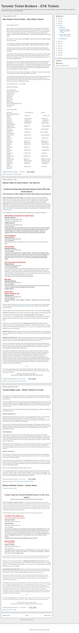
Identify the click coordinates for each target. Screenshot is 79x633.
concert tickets (9, 174)
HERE (40, 39)
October (61, 27)
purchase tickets (18, 174)
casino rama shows (11, 381)
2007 (59, 55)
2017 (59, 23)
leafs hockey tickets (18, 481)
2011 (59, 46)
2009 (59, 50)
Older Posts (47, 615)
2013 (59, 41)
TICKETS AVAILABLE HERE (10, 488)
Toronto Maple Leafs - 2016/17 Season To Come (23, 390)
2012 (59, 43)
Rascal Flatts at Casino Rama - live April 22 (21, 183)
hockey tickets (9, 481)
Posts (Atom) (30, 619)
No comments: (22, 378)
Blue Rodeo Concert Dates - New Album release (23, 19)
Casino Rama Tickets (21, 381)
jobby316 (60, 63)
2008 (59, 52)
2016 (59, 25)
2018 (59, 21)
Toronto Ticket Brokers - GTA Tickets (30, 6)
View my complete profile (62, 65)
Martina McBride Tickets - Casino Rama (20, 485)
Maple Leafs (40, 416)
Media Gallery (44, 369)
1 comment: (22, 171)
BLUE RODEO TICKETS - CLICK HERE (16, 84)
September (62, 38)
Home (27, 615)
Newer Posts (6, 615)
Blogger (47, 629)
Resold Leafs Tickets (28, 481)
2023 (59, 18)
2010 (59, 48)
